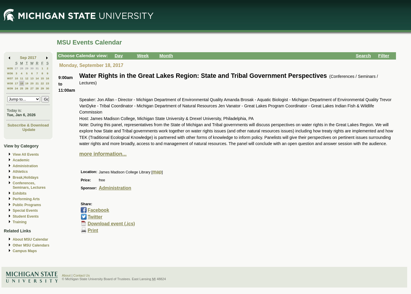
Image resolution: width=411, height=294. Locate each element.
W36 (10, 73)
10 (16, 78)
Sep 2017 (28, 57)
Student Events (26, 216)
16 (47, 78)
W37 (10, 78)
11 (21, 78)
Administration (25, 166)
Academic (21, 160)
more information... (103, 154)
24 (16, 88)
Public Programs (27, 205)
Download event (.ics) (111, 223)
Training (20, 222)
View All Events (26, 154)
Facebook (98, 210)
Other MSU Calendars (31, 245)
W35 (10, 68)
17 (16, 83)
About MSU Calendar (30, 239)
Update (28, 129)
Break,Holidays (26, 177)
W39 (10, 88)
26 (26, 88)
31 (37, 68)
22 (42, 83)
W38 (10, 83)
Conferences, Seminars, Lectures (29, 185)
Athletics (20, 172)
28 (21, 68)
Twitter (95, 216)
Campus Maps (25, 251)
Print (93, 230)
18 (21, 83)
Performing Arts (26, 199)
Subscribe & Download (28, 125)
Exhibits (20, 193)
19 (26, 83)
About (66, 275)
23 (47, 83)
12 (26, 78)
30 (32, 68)
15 (42, 78)
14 (37, 78)
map (157, 171)
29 (26, 68)
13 (32, 78)
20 (32, 83)
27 (16, 68)
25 (21, 88)
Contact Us (81, 275)
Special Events (25, 210)
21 (37, 83)
